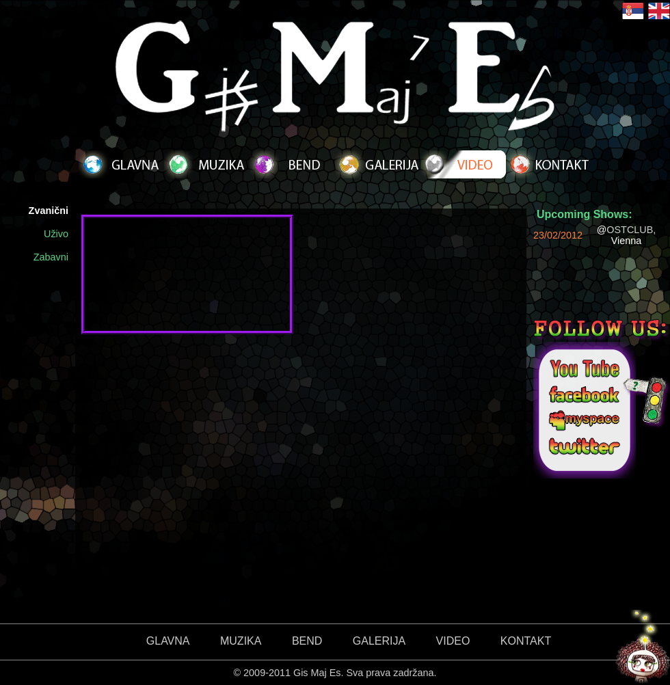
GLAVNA (168, 641)
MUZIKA (240, 641)
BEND (307, 641)
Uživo (56, 233)
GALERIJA (379, 641)
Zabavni (51, 257)
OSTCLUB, (631, 229)
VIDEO (453, 641)
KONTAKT (525, 641)
